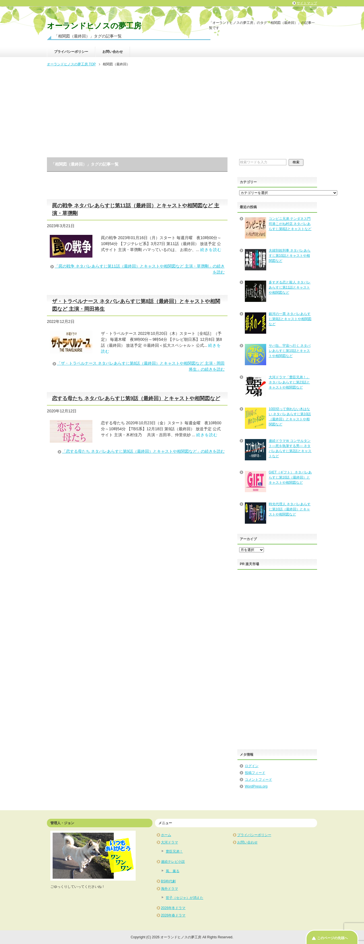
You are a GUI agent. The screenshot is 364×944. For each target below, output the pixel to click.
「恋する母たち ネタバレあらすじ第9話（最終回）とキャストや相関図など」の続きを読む (143, 451)
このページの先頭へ (332, 938)
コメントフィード (258, 780)
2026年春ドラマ (173, 915)
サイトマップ (307, 3)
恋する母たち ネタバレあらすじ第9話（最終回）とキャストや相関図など (136, 398)
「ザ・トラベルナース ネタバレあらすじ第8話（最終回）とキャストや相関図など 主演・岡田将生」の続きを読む (141, 366)
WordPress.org (256, 786)
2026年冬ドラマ (173, 908)
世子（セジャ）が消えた (184, 898)
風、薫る (172, 871)
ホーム (166, 835)
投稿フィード (255, 773)
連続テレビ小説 (173, 862)
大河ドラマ (169, 842)
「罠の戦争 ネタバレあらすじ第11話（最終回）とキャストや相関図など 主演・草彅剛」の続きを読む (139, 269)
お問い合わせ (112, 52)
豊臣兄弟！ (174, 851)
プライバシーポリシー (71, 52)
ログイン (251, 766)
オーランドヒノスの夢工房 (94, 26)
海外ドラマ (169, 889)
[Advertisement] (182, 112)
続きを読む (211, 249)
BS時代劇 (168, 881)
